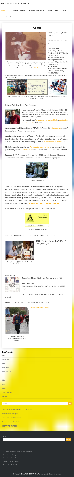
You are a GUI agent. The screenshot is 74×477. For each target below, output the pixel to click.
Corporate (5, 368)
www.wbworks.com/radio (53, 142)
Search (5, 436)
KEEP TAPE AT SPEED (9, 426)
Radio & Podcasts (19, 10)
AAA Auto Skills (26, 150)
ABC (3, 355)
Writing (63, 10)
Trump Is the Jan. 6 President (11, 418)
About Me (5, 359)
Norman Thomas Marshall (10, 422)
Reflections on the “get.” (10, 414)
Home (12, 17)
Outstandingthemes (55, 474)
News (4, 388)
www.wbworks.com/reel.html (46, 120)
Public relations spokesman (39, 147)
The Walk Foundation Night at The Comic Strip (17, 409)
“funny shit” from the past (36, 10)
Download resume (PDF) (40, 308)
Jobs (3, 376)
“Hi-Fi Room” (37, 68)
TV (9, 10)
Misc (3, 380)
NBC (3, 384)
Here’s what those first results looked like (43, 203)
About (3, 10)
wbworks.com (56, 128)
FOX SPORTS (6, 372)
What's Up (5, 396)
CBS (3, 363)
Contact (4, 17)
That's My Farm (7, 392)
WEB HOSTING (53, 10)
